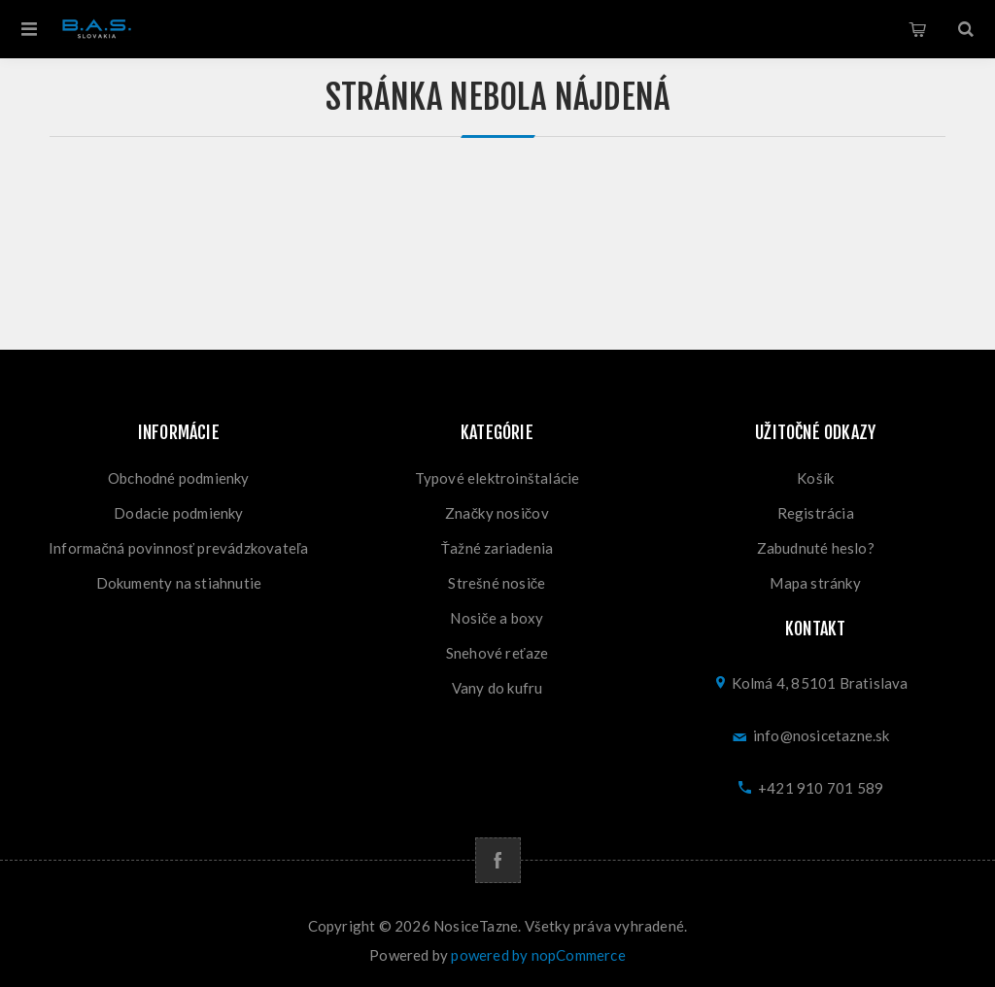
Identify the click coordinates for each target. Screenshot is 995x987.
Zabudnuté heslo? (816, 548)
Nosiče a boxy (496, 618)
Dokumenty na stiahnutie (179, 583)
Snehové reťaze (497, 653)
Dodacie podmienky (178, 513)
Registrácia (815, 513)
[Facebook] (498, 860)
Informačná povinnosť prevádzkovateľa (179, 548)
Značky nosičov (497, 513)
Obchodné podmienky (179, 478)
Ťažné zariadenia (497, 548)
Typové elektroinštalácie (497, 478)
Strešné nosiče (496, 583)
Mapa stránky (815, 583)
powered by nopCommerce (538, 955)
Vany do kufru (497, 688)
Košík (917, 29)
